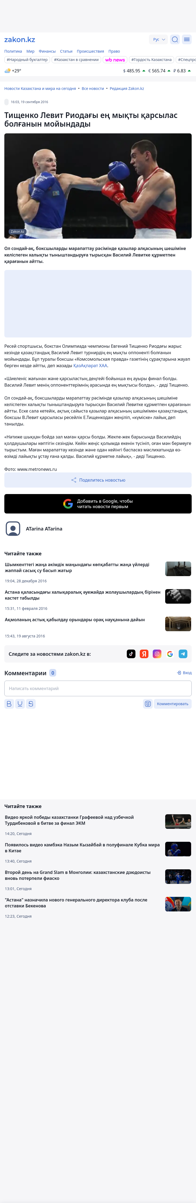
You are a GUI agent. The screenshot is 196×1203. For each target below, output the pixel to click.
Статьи (66, 51)
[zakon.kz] (19, 39)
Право (114, 51)
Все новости (93, 88)
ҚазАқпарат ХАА (90, 366)
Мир (30, 51)
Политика (13, 51)
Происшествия (90, 51)
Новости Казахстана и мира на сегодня (40, 88)
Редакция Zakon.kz (127, 88)
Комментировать (172, 703)
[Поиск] (175, 39)
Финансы (47, 51)
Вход (187, 672)
